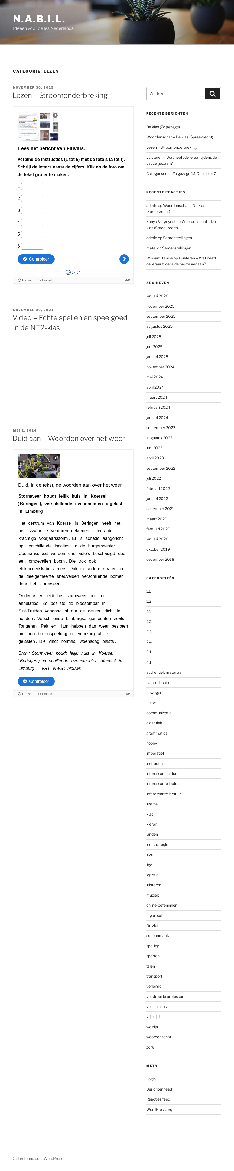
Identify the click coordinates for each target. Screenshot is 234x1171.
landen (152, 834)
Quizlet (152, 925)
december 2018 (160, 559)
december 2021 (160, 508)
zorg (150, 1047)
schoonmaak (157, 935)
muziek (152, 895)
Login (151, 1078)
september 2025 (161, 316)
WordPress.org (159, 1109)
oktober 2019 (158, 549)
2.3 (149, 632)
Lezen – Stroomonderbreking (60, 95)
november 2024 (160, 367)
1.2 (148, 601)
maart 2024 (156, 397)
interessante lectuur (163, 783)
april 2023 (155, 458)
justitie (152, 804)
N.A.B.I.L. (39, 19)
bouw (151, 702)
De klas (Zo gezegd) (163, 127)
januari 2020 (157, 539)
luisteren (153, 885)
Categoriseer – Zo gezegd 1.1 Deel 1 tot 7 (181, 173)
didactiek (154, 723)
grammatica (157, 733)
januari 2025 (157, 356)
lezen (150, 854)
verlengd (153, 986)
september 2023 (161, 427)
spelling (152, 945)
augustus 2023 (159, 438)
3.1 (148, 652)
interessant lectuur (162, 773)
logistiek (153, 874)
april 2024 (155, 387)
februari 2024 (158, 407)
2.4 (149, 642)
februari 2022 (158, 488)
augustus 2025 (159, 326)
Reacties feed (158, 1099)
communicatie (158, 713)
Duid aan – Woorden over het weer (68, 438)
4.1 (148, 662)
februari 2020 (158, 529)
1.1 (148, 591)
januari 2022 (157, 498)
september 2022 (160, 468)
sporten (153, 955)
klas (149, 814)
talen (150, 966)
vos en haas (156, 1006)
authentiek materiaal (164, 672)
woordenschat (158, 1036)
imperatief (155, 753)
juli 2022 (153, 478)
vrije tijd (153, 1016)
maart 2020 (156, 519)
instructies (155, 763)
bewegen (154, 692)
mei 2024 (154, 377)
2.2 (148, 621)
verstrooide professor (164, 996)
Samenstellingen (177, 237)
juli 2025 (153, 336)
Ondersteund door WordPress (37, 1158)
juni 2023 (154, 448)
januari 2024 (157, 417)
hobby (151, 743)
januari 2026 (157, 296)
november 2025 (160, 306)
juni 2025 (154, 346)
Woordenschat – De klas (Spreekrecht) (179, 137)
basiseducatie (158, 682)
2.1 (148, 611)
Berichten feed (159, 1089)
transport (154, 976)
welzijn (152, 1026)
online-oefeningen (161, 905)
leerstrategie (157, 844)
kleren (151, 824)
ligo (149, 864)
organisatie (155, 915)
